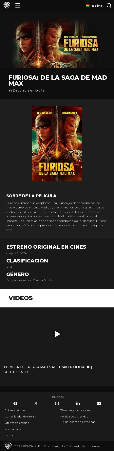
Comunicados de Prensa (20, 416)
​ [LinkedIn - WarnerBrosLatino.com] (78, 403)
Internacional (13, 429)
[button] (57, 334)
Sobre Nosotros (15, 410)
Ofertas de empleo (17, 422)
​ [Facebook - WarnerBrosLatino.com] (15, 403)
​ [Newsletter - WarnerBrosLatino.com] (98, 403)
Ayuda (9, 435)
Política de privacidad (74, 416)
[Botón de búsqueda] (109, 5)
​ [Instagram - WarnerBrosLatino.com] (57, 403)
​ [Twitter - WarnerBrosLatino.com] (36, 403)
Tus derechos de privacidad (78, 421)
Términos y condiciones (75, 410)
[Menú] (17, 5)
